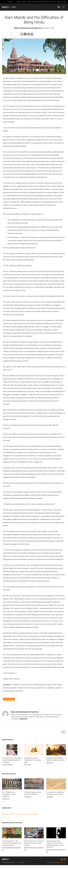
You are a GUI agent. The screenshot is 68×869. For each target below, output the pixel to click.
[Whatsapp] (21, 34)
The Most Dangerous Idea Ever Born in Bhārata (33, 796)
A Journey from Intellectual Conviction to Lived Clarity (55, 796)
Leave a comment (9, 699)
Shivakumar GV (6, 802)
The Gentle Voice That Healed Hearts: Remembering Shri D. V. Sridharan (10, 761)
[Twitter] (28, 34)
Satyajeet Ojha (50, 765)
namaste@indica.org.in (60, 866)
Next (63, 732)
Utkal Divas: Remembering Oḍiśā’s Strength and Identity (55, 760)
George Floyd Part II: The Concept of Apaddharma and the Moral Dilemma (10, 846)
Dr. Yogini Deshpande (7, 767)
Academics (24, 1)
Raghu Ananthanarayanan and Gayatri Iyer (25, 712)
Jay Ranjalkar (49, 799)
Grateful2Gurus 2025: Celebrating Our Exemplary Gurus (33, 760)
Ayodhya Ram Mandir (8, 817)
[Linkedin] (31, 34)
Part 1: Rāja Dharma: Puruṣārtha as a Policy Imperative (9, 797)
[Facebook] (25, 34)
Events (18, 1)
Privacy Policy (21, 866)
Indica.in (10, 1)
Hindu (18, 817)
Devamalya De (27, 799)
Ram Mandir (34, 817)
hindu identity (25, 817)
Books (29, 1)
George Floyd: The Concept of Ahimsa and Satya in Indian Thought (33, 846)
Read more (23, 719)
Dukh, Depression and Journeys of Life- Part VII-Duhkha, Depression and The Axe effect (56, 847)
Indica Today (27, 765)
